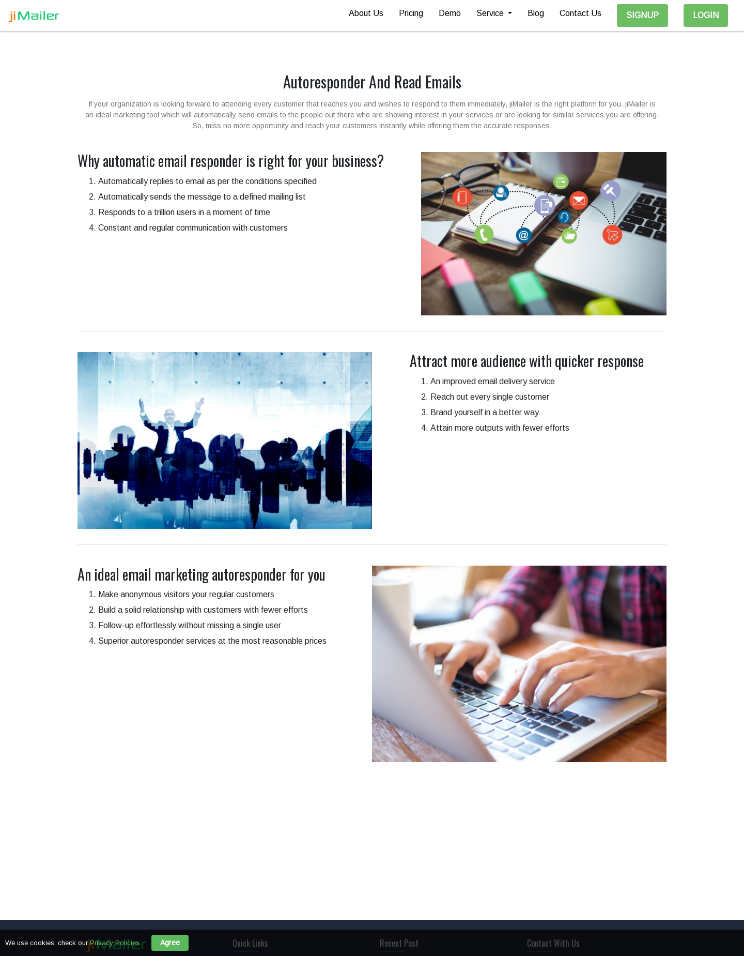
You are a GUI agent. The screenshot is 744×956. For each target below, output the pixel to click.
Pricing (411, 13)
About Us (366, 13)
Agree (170, 942)
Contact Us (580, 13)
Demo (450, 13)
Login (706, 15)
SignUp (642, 15)
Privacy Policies (115, 943)
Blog (536, 13)
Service (491, 13)
